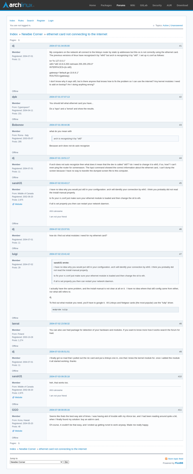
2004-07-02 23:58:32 (59, 323)
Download (182, 5)
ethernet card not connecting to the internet (77, 34)
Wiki (132, 5)
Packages (106, 5)
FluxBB (179, 463)
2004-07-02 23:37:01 (59, 229)
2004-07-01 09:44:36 (59, 125)
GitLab (143, 5)
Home (92, 5)
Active (166, 25)
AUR (169, 5)
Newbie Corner (32, 34)
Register (41, 20)
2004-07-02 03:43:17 (59, 183)
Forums (121, 5)
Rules (21, 20)
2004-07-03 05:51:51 (59, 351)
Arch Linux (18, 5)
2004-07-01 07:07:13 (59, 97)
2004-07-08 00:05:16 (59, 410)
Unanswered (176, 25)
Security (157, 5)
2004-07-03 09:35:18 (59, 376)
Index (12, 20)
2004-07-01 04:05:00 (59, 46)
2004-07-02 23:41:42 (59, 254)
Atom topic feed (175, 458)
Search (30, 20)
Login (51, 20)
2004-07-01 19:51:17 (59, 158)
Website (18, 204)
